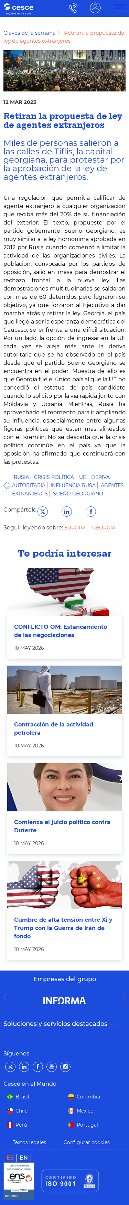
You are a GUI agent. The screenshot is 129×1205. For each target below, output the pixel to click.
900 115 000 (71, 8)
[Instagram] (65, 1067)
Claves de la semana (29, 33)
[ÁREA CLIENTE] (120, 8)
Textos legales (29, 1142)
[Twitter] (10, 1067)
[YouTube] (51, 1067)
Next (125, 997)
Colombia (88, 1097)
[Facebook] (38, 1067)
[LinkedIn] (24, 1067)
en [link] (24, 1157)
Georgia (103, 528)
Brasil (22, 1097)
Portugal (87, 1125)
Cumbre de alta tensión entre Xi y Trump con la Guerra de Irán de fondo (63, 928)
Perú (21, 1125)
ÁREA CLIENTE (95, 8)
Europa (75, 528)
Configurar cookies (87, 1142)
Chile (21, 1111)
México (85, 1111)
